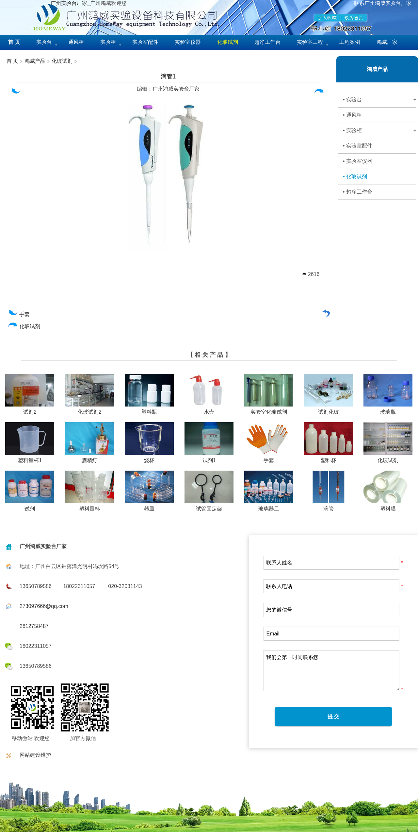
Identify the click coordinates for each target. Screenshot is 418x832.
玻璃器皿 (268, 506)
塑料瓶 (149, 409)
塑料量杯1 (29, 458)
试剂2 (29, 409)
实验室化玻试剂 (268, 409)
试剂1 (209, 458)
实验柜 (108, 42)
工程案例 (349, 42)
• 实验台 (379, 99)
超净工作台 (267, 42)
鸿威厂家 (387, 42)
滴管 (328, 506)
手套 (19, 314)
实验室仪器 (188, 42)
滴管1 (168, 76)
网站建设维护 (35, 755)
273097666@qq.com (44, 606)
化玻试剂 (62, 61)
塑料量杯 (89, 506)
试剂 (29, 506)
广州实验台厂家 (69, 3)
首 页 (12, 61)
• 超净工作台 (357, 192)
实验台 (44, 42)
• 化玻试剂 (355, 176)
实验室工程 (310, 42)
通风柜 (76, 42)
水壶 (209, 409)
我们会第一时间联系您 (331, 670)
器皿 (149, 506)
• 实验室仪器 (357, 161)
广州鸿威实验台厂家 (176, 89)
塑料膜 (387, 506)
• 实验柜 (379, 130)
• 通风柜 (352, 115)
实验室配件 (145, 42)
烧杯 (149, 458)
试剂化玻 (328, 409)
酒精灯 (89, 458)
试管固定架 (209, 506)
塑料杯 (328, 458)
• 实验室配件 (357, 145)
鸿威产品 (34, 61)
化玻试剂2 (89, 409)
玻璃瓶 (387, 409)
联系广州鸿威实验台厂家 (382, 3)
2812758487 (34, 626)
